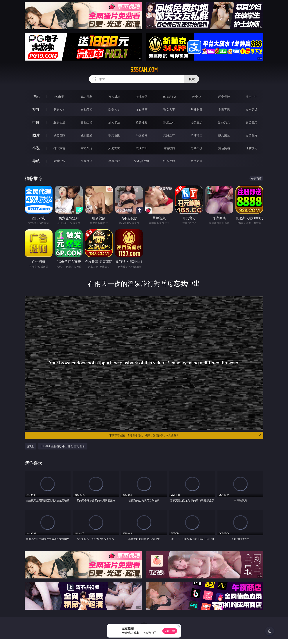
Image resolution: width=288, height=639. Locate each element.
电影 (36, 122)
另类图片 (251, 135)
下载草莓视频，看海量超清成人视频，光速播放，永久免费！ (185, 435)
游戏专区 (141, 97)
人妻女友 (114, 148)
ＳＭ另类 (251, 110)
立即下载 (170, 631)
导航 (36, 160)
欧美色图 (114, 135)
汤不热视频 (141, 161)
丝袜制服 (196, 110)
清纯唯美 (196, 135)
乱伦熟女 (224, 122)
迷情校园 (169, 148)
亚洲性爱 (59, 122)
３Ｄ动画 (141, 110)
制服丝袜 (169, 122)
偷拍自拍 (87, 122)
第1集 (30, 446)
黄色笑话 (224, 148)
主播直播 (224, 110)
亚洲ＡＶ (59, 110)
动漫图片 (141, 135)
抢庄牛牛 (251, 97)
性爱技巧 (251, 148)
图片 (36, 135)
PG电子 (59, 97)
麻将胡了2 (169, 97)
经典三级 (196, 122)
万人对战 (114, 97)
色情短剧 (196, 161)
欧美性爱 (141, 122)
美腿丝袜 (169, 135)
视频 (36, 109)
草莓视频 (114, 161)
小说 (36, 147)
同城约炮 (59, 161)
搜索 (192, 79)
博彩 (36, 96)
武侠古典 (141, 148)
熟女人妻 (169, 110)
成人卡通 (114, 122)
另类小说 (196, 148)
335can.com (144, 69)
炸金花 (196, 97)
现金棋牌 (224, 97)
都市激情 (59, 148)
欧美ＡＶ (114, 110)
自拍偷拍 (87, 110)
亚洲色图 (87, 135)
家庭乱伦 (87, 148)
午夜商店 (87, 161)
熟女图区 (224, 135)
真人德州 (87, 97)
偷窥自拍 (59, 135)
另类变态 (251, 122)
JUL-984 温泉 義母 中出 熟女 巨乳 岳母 (63, 446)
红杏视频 (169, 161)
